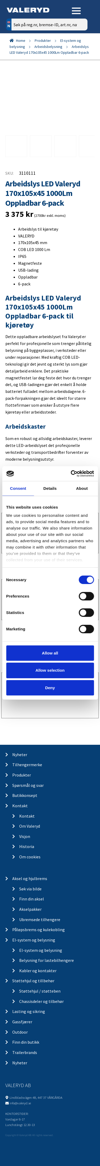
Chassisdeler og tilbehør (41, 1001)
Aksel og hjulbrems (29, 878)
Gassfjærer (22, 1021)
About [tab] (82, 488)
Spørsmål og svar (28, 785)
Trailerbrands (24, 1052)
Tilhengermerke (27, 764)
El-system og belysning (33, 940)
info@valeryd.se (20, 1103)
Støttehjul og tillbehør (33, 980)
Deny (50, 687)
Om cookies (30, 856)
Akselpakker (30, 909)
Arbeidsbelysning (48, 46)
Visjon (24, 836)
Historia (26, 846)
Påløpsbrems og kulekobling (38, 929)
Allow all (50, 653)
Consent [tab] (18, 488)
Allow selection (50, 670)
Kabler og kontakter (38, 970)
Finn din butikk (25, 1042)
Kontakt (20, 805)
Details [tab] (50, 488)
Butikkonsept (24, 795)
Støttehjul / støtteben (40, 991)
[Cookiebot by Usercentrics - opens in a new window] (71, 473)
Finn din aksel (31, 899)
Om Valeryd (29, 826)
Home (20, 40)
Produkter (43, 40)
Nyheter (19, 754)
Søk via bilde (30, 888)
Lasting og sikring (28, 1011)
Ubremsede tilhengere (39, 919)
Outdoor (20, 1032)
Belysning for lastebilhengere (46, 960)
